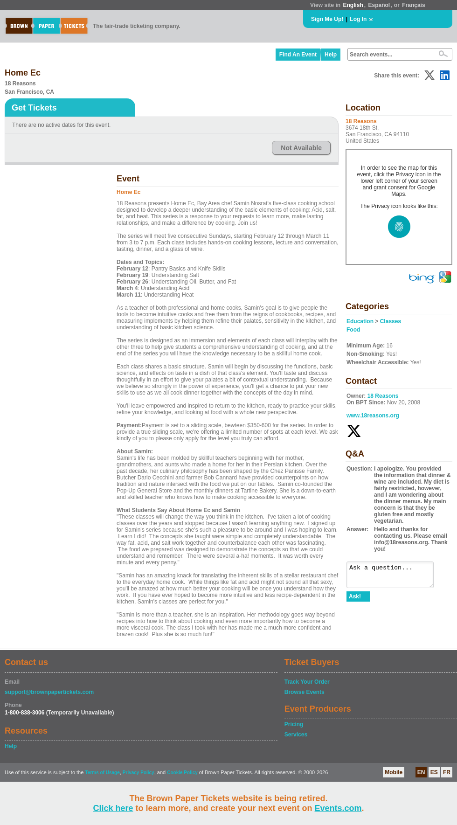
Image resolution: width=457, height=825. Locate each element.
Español (379, 5)
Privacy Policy (138, 772)
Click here (113, 808)
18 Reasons (383, 396)
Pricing (294, 724)
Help (331, 54)
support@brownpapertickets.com (49, 692)
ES (434, 772)
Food (353, 329)
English (353, 5)
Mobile (393, 772)
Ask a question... (394, 577)
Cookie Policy (182, 772)
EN (421, 772)
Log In (358, 19)
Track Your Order (307, 682)
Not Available (301, 148)
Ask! (355, 600)
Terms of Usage (102, 772)
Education (360, 321)
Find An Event (298, 54)
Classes (390, 321)
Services (295, 734)
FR (446, 772)
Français (413, 5)
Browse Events (304, 692)
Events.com (338, 808)
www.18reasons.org (372, 415)
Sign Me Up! (327, 19)
